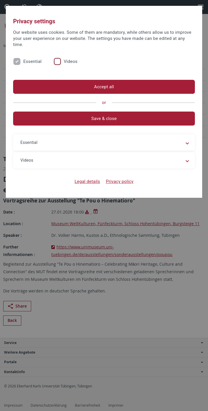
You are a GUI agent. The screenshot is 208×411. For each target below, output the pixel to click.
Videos (70, 61)
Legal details (87, 181)
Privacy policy (119, 181)
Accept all (104, 86)
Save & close (104, 118)
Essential (32, 61)
